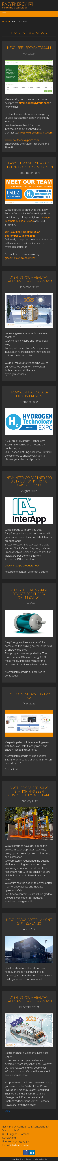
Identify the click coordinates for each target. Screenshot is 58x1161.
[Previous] (5, 1111)
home (5, 21)
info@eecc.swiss (19, 1145)
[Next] (9, 1111)
